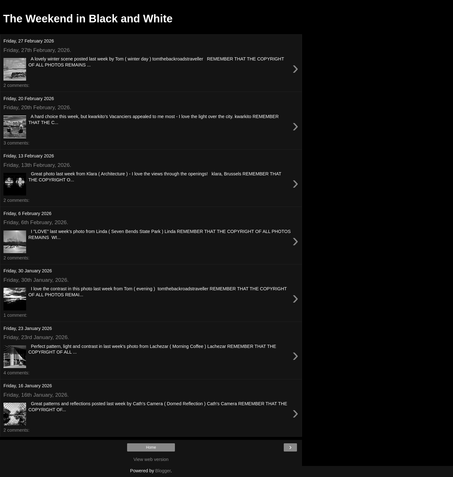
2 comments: (16, 85)
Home (151, 447)
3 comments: (16, 142)
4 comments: (16, 372)
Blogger (163, 470)
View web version (151, 459)
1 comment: (15, 315)
